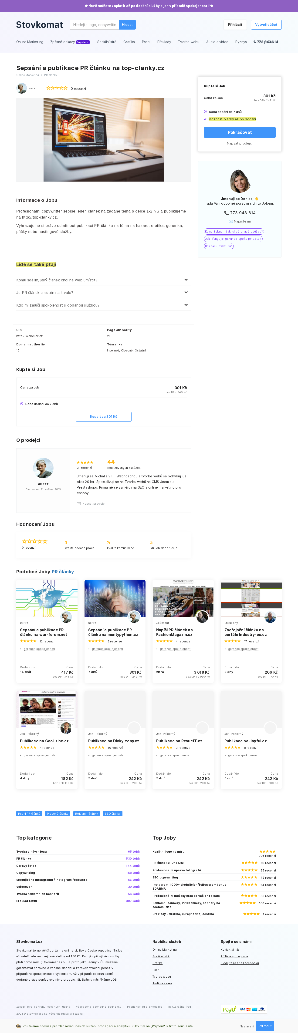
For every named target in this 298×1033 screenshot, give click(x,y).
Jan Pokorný (29, 734)
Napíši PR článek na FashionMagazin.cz (174, 632)
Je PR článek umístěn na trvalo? (44, 292)
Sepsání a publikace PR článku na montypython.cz (113, 632)
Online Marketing (164, 949)
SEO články (113, 813)
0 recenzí (78, 89)
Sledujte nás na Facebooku (240, 963)
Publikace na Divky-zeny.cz (113, 741)
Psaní (156, 970)
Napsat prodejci (240, 143)
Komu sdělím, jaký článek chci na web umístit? (56, 280)
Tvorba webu (161, 976)
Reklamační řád (179, 1006)
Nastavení (247, 1026)
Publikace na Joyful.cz (245, 741)
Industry (231, 623)
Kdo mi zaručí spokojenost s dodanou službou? (57, 305)
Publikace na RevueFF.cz (179, 741)
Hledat (127, 25)
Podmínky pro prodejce (144, 1006)
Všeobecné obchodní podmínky (98, 1006)
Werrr (24, 623)
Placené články (57, 813)
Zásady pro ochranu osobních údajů (43, 1006)
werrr (33, 88)
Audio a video (162, 983)
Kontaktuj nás (230, 949)
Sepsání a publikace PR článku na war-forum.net (43, 632)
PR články (63, 571)
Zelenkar (163, 623)
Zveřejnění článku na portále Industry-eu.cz (245, 632)
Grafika (157, 963)
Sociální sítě (161, 956)
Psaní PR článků (29, 813)
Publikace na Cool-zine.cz (44, 741)
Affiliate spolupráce (234, 956)
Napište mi (242, 221)
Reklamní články (86, 813)
